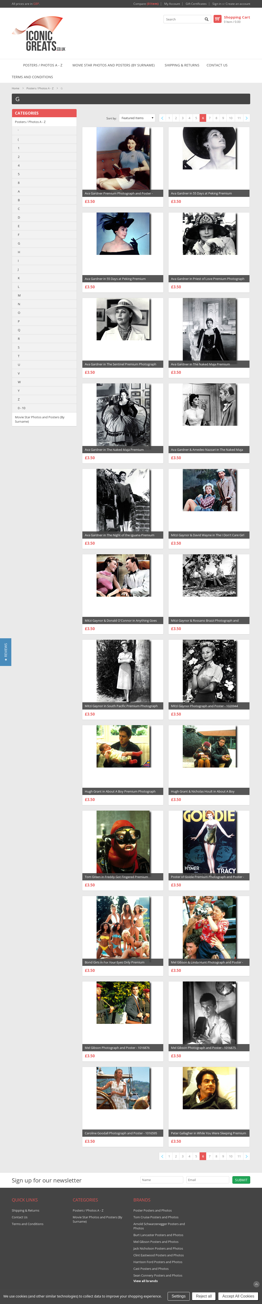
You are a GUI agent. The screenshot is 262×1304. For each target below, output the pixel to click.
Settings (179, 1296)
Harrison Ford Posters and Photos (157, 1262)
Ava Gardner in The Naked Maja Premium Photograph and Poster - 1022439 (114, 452)
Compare (145, 4)
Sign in (216, 4)
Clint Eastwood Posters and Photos (158, 1255)
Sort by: (111, 118)
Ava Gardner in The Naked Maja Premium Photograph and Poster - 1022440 (200, 366)
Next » (247, 118)
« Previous (163, 118)
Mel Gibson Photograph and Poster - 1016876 (117, 1048)
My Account (172, 4)
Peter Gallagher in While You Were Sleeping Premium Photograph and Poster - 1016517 (208, 1135)
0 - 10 (21, 408)
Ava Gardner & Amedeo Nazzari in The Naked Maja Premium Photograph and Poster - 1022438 (207, 452)
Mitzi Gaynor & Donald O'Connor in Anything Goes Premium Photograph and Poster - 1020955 (121, 622)
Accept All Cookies (238, 1296)
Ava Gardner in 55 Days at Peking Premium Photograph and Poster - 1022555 (201, 195)
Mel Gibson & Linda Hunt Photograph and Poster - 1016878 (207, 964)
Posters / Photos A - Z (42, 65)
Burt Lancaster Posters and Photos (158, 1235)
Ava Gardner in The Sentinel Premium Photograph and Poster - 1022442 (120, 366)
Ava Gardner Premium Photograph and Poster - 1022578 (119, 195)
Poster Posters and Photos (152, 1210)
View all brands (145, 1281)
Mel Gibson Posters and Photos (155, 1241)
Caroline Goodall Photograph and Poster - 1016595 (121, 1133)
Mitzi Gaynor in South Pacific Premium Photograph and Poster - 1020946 (121, 708)
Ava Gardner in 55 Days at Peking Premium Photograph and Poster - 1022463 (115, 281)
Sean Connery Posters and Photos (157, 1275)
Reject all (204, 1296)
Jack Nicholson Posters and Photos (158, 1248)
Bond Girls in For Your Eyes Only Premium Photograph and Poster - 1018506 (114, 964)
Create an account (238, 4)
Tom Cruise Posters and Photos (155, 1217)
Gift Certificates (196, 4)
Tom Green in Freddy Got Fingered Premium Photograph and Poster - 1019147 (116, 879)
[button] (5, 652)
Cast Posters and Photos (151, 1268)
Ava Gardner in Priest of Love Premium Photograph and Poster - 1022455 (207, 281)
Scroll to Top (256, 1284)
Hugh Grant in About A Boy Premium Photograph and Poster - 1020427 (120, 793)
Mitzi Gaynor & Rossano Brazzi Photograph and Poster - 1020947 (205, 622)
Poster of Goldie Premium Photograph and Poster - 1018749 (207, 879)
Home (15, 88)
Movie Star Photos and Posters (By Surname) (113, 65)
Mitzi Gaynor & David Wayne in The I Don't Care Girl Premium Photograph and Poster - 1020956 (207, 537)
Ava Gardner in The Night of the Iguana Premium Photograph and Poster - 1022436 (119, 537)
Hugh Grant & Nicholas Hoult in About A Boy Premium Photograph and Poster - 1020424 (203, 793)
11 (239, 118)
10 (230, 118)
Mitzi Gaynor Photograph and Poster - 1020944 (204, 706)
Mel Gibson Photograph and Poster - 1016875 (203, 1048)
